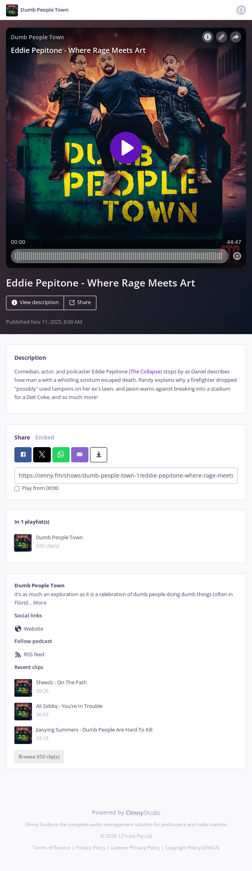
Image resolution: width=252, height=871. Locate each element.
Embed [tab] (44, 437)
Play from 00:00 (36, 488)
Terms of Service (51, 847)
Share (80, 302)
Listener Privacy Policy (135, 847)
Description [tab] (30, 357)
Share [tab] (22, 437)
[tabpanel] (126, 384)
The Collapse (145, 371)
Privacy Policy (91, 847)
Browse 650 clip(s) (39, 756)
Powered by (126, 812)
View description (35, 302)
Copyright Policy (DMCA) (192, 847)
